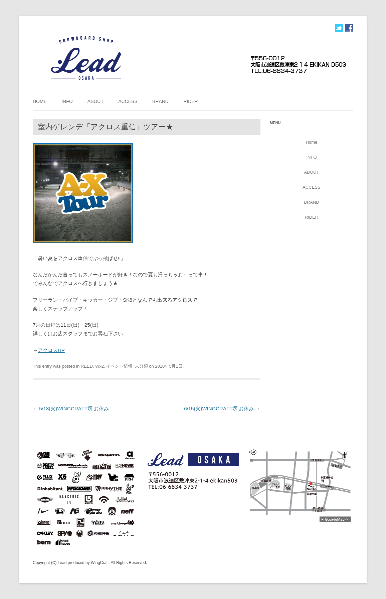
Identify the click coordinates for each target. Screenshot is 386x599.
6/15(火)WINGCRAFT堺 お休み (222, 408)
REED (87, 366)
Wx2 (99, 366)
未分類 (141, 366)
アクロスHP (51, 350)
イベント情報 (119, 366)
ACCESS (128, 101)
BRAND (160, 101)
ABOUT (95, 101)
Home (40, 101)
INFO (66, 101)
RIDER (190, 101)
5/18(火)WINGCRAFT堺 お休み (71, 408)
